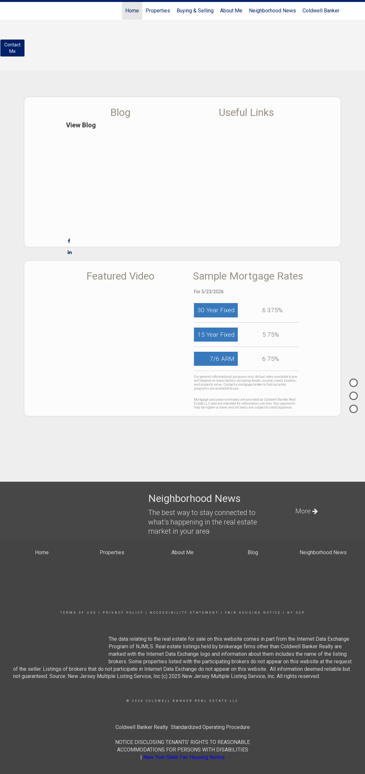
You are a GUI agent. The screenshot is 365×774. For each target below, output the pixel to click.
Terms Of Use (78, 612)
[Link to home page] (27, 11)
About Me (231, 11)
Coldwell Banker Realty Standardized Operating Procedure (182, 727)
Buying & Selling (195, 11)
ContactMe (12, 48)
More (306, 511)
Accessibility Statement (184, 612)
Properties (158, 11)
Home (132, 11)
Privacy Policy (123, 612)
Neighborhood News (272, 11)
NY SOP (296, 612)
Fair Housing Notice (253, 612)
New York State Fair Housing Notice (184, 757)
